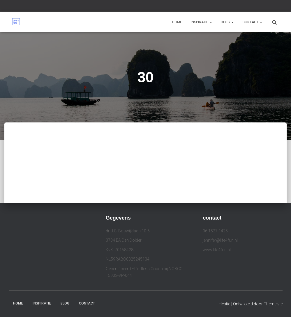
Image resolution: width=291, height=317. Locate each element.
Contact (252, 22)
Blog (227, 22)
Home (177, 22)
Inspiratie (201, 22)
